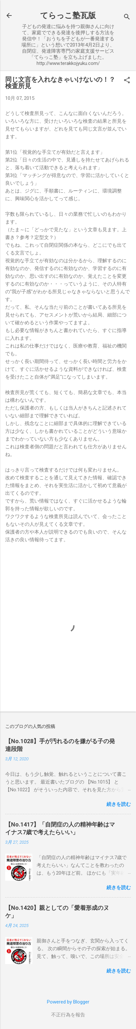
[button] (127, 80)
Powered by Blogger (68, 1002)
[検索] (127, 17)
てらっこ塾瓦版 (68, 15)
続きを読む (119, 804)
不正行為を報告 (68, 1015)
